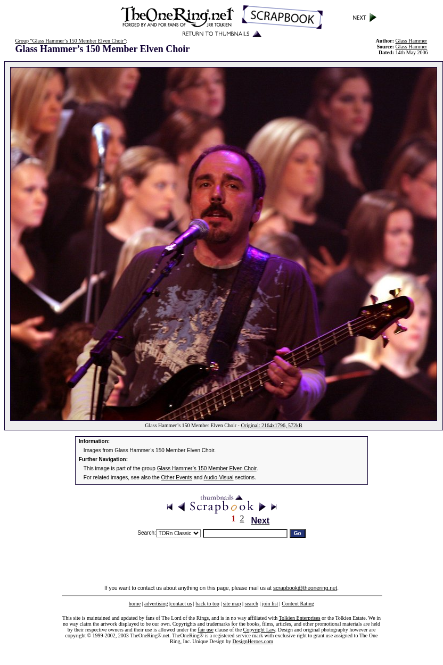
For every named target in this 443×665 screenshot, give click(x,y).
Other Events (176, 477)
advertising (156, 603)
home (135, 603)
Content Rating (298, 603)
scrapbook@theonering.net (305, 588)
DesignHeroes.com (253, 641)
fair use (206, 630)
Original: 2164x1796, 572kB (271, 425)
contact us (181, 603)
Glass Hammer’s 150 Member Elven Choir (207, 468)
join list (270, 603)
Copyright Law (259, 630)
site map (232, 603)
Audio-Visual (219, 477)
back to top (207, 603)
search (251, 603)
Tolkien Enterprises (300, 618)
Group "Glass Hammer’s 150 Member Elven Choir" (70, 41)
